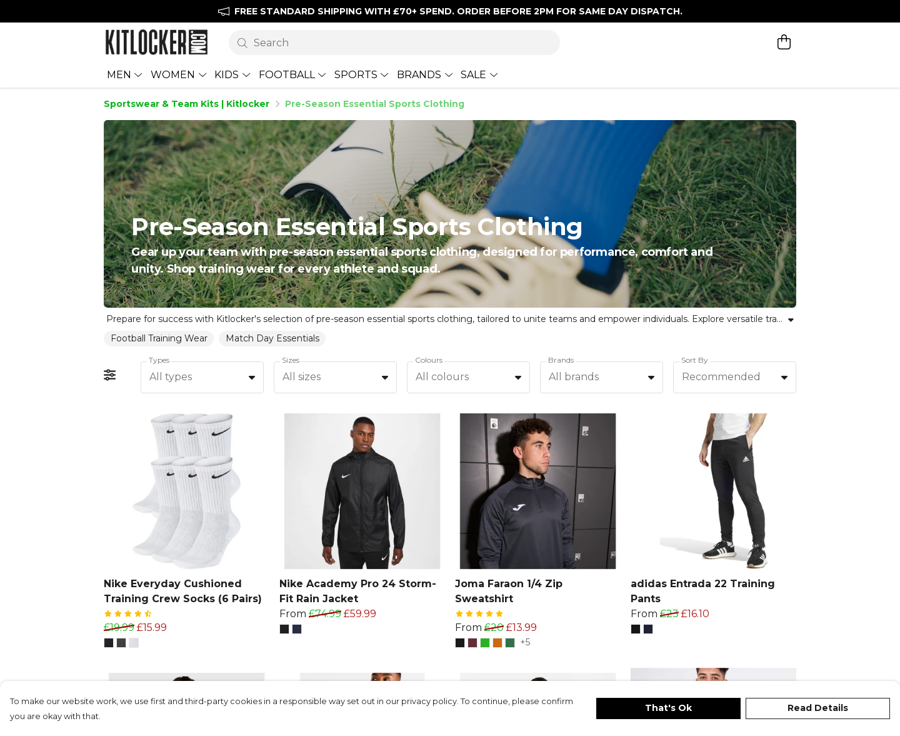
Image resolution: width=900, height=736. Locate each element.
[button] (109, 623)
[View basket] (783, 41)
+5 (525, 623)
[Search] (395, 42)
